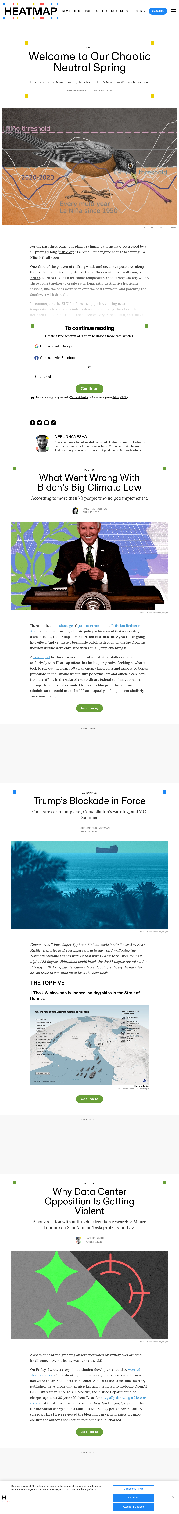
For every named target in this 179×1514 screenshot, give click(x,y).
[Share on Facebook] (32, 422)
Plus (87, 11)
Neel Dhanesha (76, 90)
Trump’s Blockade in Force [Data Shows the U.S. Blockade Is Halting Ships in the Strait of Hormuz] (89, 801)
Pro (96, 11)
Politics (89, 470)
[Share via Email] (46, 422)
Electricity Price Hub (115, 11)
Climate (89, 47)
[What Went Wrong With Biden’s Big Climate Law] (89, 565)
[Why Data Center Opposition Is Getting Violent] (89, 1295)
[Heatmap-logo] (30, 11)
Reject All (133, 1500)
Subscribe (158, 11)
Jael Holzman (95, 1238)
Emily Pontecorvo (95, 509)
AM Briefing (89, 793)
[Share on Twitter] (39, 422)
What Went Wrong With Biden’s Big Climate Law (90, 483)
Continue (89, 389)
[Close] (173, 1500)
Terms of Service (79, 397)
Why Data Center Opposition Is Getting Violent (89, 1202)
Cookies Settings (133, 1491)
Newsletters (71, 11)
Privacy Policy (120, 397)
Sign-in (140, 11)
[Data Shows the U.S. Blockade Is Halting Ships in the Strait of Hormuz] (89, 885)
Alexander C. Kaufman (95, 828)
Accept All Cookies (133, 1509)
